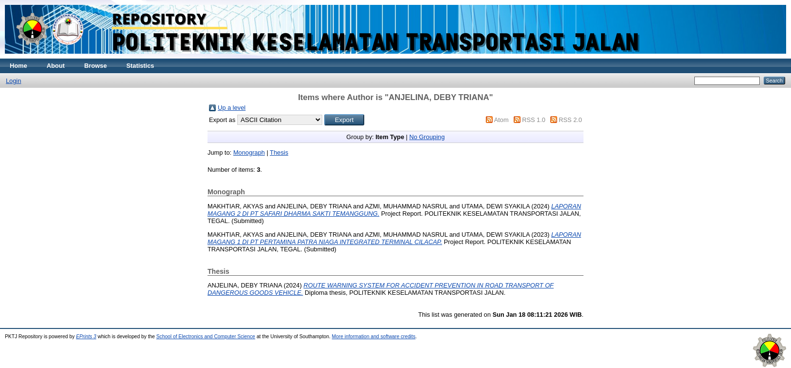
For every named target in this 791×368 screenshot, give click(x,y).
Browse (95, 65)
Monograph (249, 152)
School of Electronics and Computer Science (205, 336)
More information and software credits (374, 336)
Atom (501, 119)
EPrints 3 (86, 336)
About (56, 65)
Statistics (140, 65)
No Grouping (427, 137)
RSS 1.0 (533, 119)
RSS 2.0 (570, 119)
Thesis (279, 152)
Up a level (232, 107)
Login (13, 80)
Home (18, 65)
